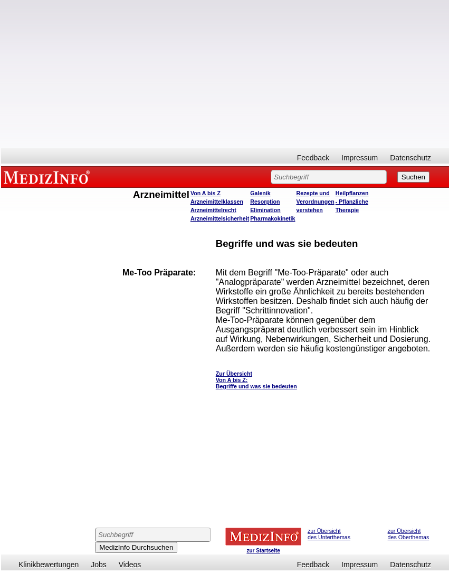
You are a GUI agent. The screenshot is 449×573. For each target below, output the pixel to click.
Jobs (99, 564)
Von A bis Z (205, 193)
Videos (130, 564)
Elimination (265, 210)
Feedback (313, 158)
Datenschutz (410, 158)
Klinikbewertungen (48, 564)
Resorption (265, 201)
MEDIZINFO (48, 176)
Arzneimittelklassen (216, 201)
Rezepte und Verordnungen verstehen (316, 201)
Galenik (260, 193)
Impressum (359, 158)
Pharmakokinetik (272, 218)
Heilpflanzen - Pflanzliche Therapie (352, 201)
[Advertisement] (225, 74)
